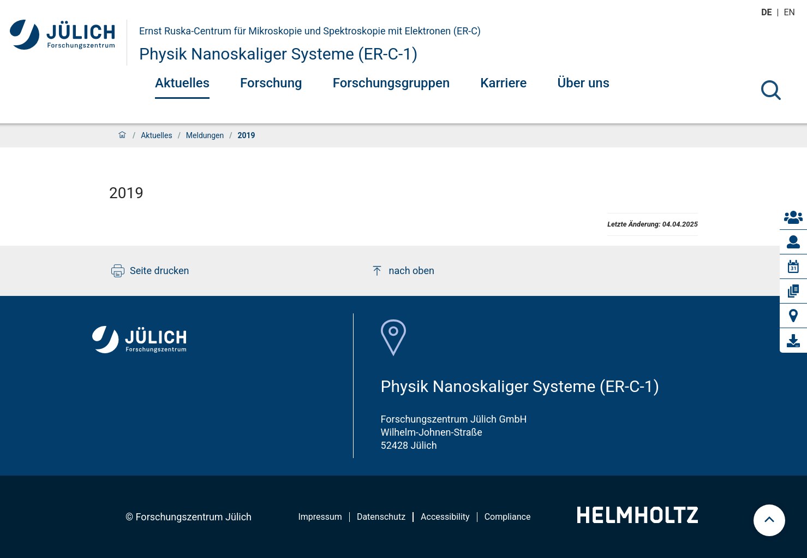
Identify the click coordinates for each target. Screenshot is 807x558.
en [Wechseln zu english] (790, 12)
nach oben (402, 270)
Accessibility (445, 517)
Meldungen (205, 135)
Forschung (271, 83)
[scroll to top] (769, 520)
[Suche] (771, 90)
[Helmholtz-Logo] (637, 519)
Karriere (503, 83)
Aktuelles (182, 83)
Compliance (508, 517)
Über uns (583, 83)
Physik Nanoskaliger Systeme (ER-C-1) (278, 53)
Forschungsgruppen (391, 83)
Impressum (320, 517)
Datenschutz (381, 517)
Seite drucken (150, 270)
